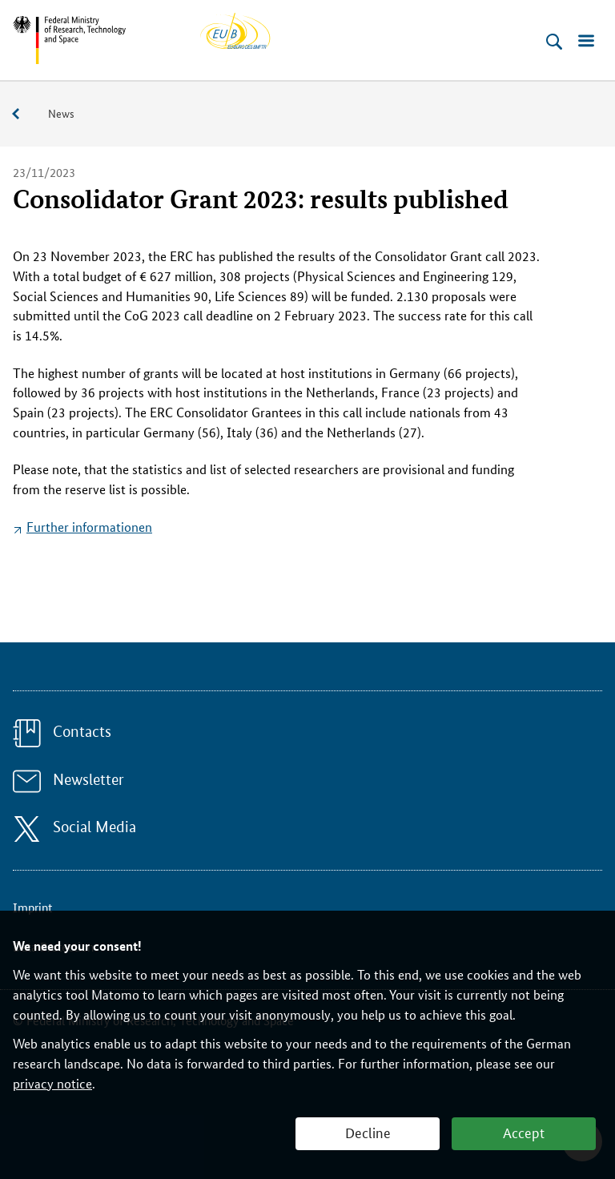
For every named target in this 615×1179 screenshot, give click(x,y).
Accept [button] (524, 1131)
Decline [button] (368, 1131)
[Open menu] (586, 41)
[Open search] (554, 41)
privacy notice (52, 1083)
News (61, 113)
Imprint (32, 907)
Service (24, 114)
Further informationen (89, 526)
